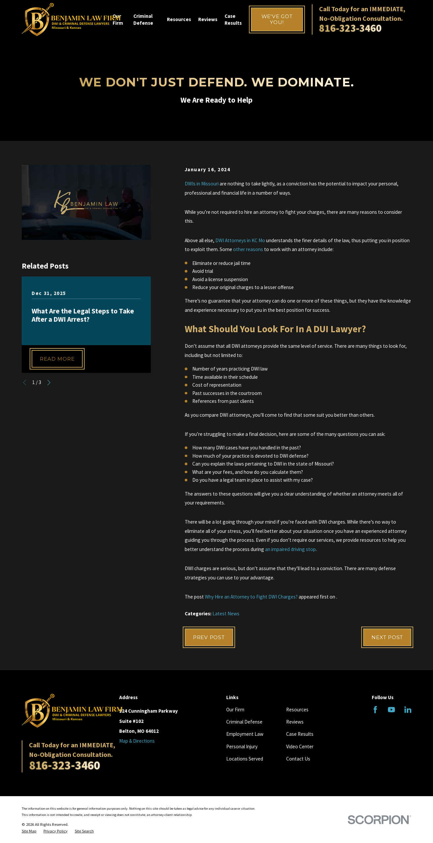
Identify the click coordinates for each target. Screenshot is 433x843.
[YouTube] (391, 709)
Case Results (299, 734)
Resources (297, 709)
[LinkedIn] (407, 709)
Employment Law (244, 734)
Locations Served (244, 759)
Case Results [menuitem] (233, 19)
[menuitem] (29, 831)
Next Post (387, 637)
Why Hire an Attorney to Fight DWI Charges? (251, 597)
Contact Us (298, 759)
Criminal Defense (244, 722)
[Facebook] (375, 709)
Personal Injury (241, 746)
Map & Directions (137, 741)
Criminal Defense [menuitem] (143, 19)
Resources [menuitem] (179, 19)
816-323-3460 (350, 28)
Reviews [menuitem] (207, 19)
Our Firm (235, 709)
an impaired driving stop (290, 549)
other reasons (248, 249)
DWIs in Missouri (202, 183)
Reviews (295, 722)
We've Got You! (277, 19)
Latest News (225, 613)
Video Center (299, 746)
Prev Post (209, 637)
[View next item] (49, 382)
